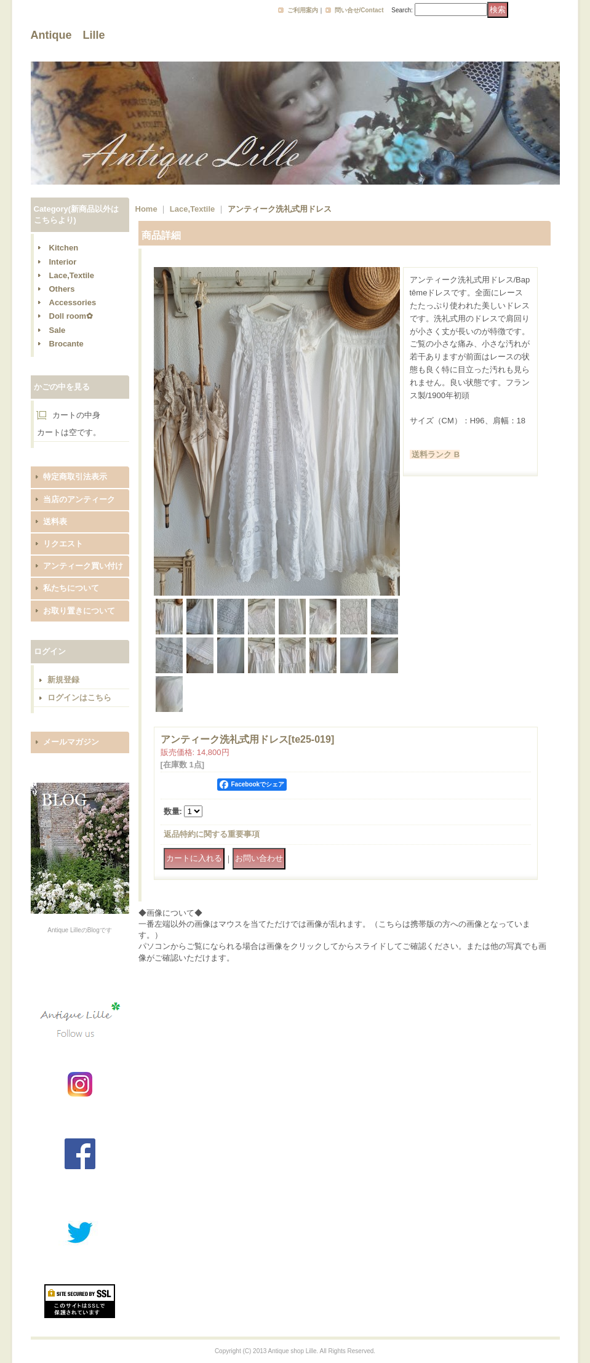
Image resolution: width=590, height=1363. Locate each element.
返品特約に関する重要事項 (212, 834)
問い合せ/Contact (359, 10)
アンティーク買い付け (83, 565)
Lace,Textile (71, 275)
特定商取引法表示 (75, 476)
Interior (63, 261)
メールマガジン (71, 741)
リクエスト (63, 543)
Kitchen (64, 247)
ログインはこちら (79, 697)
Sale (57, 330)
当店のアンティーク (79, 499)
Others (62, 289)
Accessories (73, 302)
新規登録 (63, 679)
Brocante (66, 343)
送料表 (55, 521)
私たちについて (71, 588)
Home (146, 209)
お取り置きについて (79, 610)
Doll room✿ (71, 316)
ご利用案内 (302, 10)
